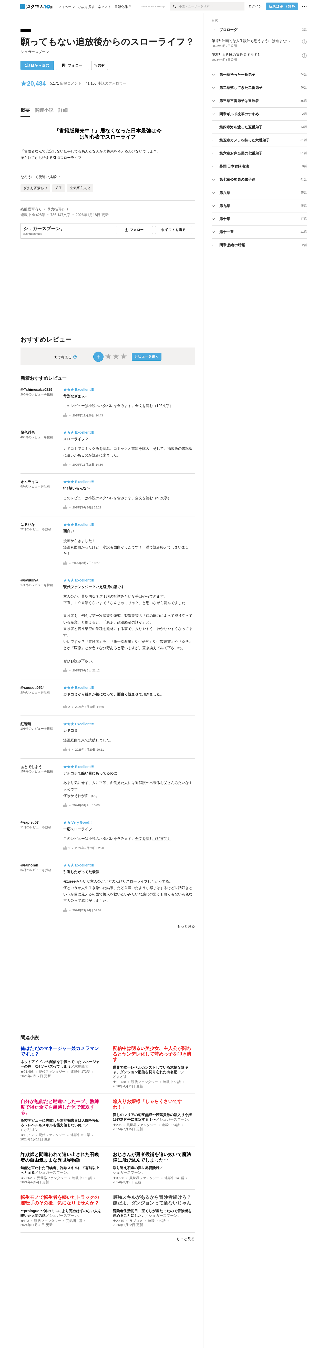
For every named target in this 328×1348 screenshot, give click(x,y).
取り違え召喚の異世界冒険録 (136, 1168)
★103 (24, 1221)
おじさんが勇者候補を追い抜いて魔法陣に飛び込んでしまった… (152, 1157)
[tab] (26, 111)
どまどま (120, 1077)
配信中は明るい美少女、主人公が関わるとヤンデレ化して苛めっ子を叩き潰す (152, 1054)
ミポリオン (29, 1130)
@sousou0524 (32, 688)
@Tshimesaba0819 (36, 389)
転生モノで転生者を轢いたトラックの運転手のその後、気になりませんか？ (59, 1200)
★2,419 (118, 1221)
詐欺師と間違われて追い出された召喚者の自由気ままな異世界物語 (59, 1157)
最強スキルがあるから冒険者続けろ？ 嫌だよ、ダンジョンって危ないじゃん (154, 1200)
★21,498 (27, 1072)
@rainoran (29, 865)
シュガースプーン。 (36, 52)
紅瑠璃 (25, 724)
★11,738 (119, 1082)
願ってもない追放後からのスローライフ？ (107, 42)
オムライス (29, 482)
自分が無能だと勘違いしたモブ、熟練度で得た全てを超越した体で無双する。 (59, 1107)
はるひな (27, 525)
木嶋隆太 (81, 1066)
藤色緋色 (27, 432)
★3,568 (118, 1178)
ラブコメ (136, 1221)
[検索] (174, 6)
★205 (117, 1125)
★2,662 (26, 1178)
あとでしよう (31, 767)
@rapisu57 (29, 822)
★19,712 (27, 1135)
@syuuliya (29, 580)
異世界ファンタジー (142, 1125)
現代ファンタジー (52, 1072)
